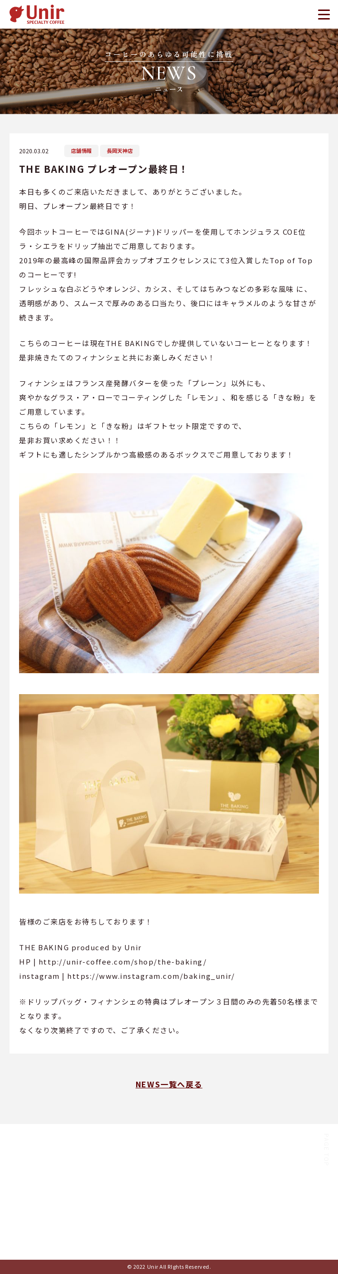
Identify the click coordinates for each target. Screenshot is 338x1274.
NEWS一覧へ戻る (169, 1084)
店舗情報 (81, 150)
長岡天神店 (120, 150)
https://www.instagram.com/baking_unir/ (151, 976)
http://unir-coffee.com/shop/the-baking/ (123, 961)
